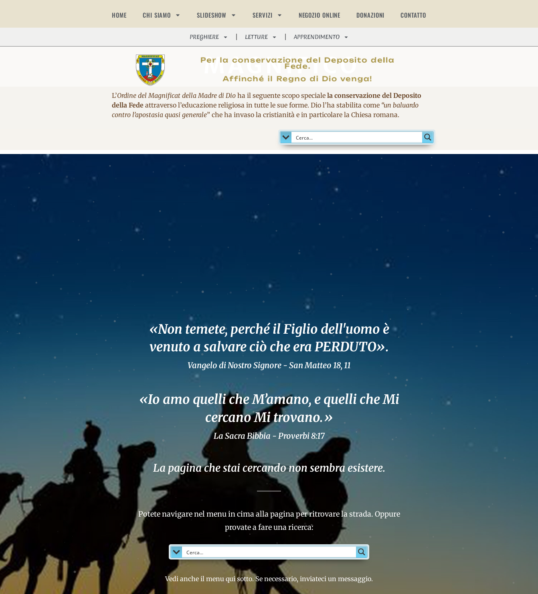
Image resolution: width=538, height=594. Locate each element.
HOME (119, 14)
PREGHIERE (209, 37)
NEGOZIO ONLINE (320, 14)
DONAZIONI (370, 14)
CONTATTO (413, 14)
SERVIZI (267, 15)
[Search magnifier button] (427, 137)
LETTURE (261, 37)
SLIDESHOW (217, 15)
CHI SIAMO (162, 15)
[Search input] (357, 137)
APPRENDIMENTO (321, 37)
